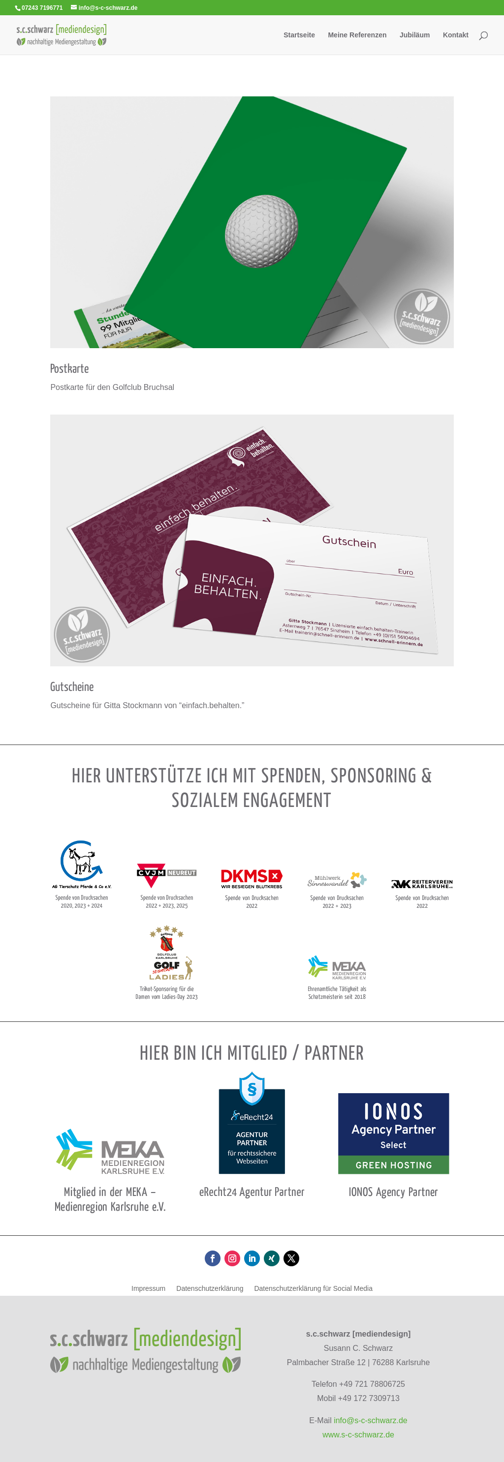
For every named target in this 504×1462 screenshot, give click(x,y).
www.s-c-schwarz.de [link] (358, 1435)
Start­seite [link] (299, 35)
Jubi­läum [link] (415, 35)
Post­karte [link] (69, 369)
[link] (61, 34)
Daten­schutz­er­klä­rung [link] (209, 1288)
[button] (212, 1258)
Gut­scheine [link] (72, 687)
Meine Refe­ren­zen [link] (357, 35)
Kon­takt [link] (456, 35)
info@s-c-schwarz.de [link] (371, 1420)
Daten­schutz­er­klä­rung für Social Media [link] (313, 1288)
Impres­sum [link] (148, 1288)
